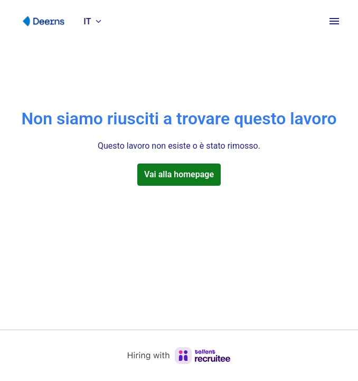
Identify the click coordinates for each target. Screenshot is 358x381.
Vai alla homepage (179, 174)
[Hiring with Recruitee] (179, 355)
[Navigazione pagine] (334, 21)
